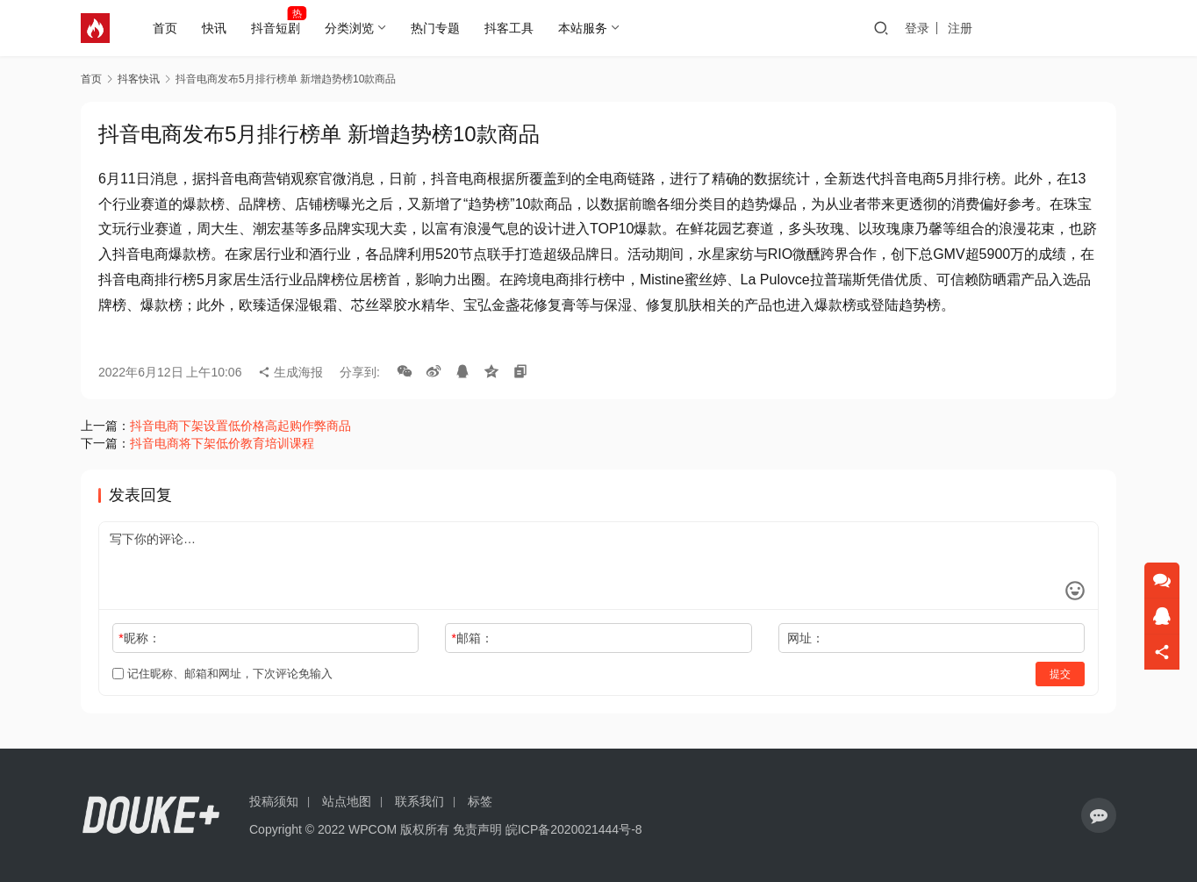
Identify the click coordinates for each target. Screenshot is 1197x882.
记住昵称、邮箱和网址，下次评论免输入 (222, 673)
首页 (171, 28)
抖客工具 (515, 28)
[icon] (1098, 815)
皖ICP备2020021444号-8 (573, 829)
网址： (805, 638)
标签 (480, 801)
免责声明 (477, 829)
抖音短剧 (281, 28)
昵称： (139, 638)
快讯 (220, 28)
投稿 (1085, 28)
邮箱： (472, 638)
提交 (1060, 674)
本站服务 (588, 28)
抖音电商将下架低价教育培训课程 (222, 443)
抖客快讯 (139, 79)
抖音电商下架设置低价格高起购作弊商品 (240, 426)
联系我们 (419, 801)
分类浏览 (355, 28)
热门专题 (441, 28)
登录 (984, 28)
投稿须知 (273, 801)
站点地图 (346, 801)
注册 (1027, 28)
